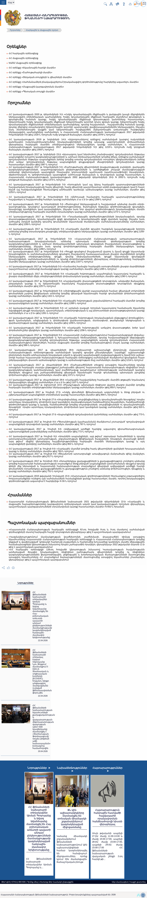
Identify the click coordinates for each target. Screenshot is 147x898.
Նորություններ (25, 583)
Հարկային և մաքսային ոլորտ (42, 30)
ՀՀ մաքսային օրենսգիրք (23, 58)
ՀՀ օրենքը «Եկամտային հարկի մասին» (32, 67)
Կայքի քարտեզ (137, 882)
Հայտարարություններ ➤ (107, 769)
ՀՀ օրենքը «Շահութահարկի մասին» (30, 72)
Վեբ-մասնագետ (120, 882)
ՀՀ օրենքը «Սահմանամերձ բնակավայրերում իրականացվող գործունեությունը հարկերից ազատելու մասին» (74, 82)
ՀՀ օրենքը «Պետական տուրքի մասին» (32, 91)
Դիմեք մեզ (32, 882)
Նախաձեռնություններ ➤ (72, 769)
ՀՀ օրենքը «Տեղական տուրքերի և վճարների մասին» (40, 77)
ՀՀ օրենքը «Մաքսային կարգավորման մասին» (36, 86)
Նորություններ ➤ (38, 768)
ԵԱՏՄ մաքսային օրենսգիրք (25, 63)
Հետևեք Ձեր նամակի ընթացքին (56, 882)
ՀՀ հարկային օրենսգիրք (23, 53)
